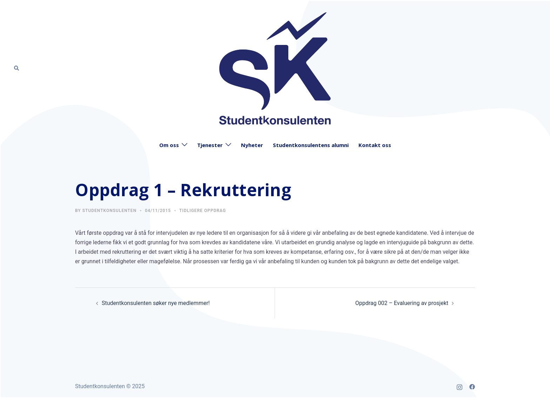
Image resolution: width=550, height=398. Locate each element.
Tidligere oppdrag (202, 210)
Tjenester (210, 144)
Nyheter (252, 144)
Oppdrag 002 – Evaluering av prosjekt (401, 303)
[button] (17, 68)
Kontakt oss (374, 144)
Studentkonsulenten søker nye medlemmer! (156, 303)
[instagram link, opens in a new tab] (459, 386)
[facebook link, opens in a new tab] (472, 386)
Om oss (169, 144)
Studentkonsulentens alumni (311, 144)
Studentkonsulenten (109, 210)
